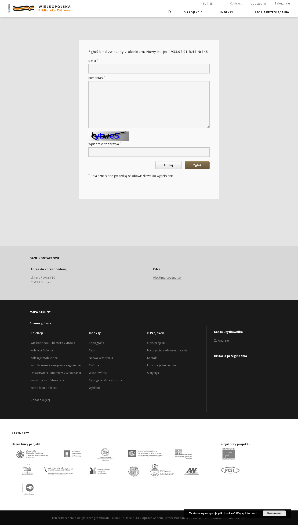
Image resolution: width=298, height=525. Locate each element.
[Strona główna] (169, 12)
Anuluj (168, 165)
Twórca (94, 365)
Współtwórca (98, 373)
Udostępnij (258, 4)
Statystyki (153, 373)
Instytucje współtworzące (48, 380)
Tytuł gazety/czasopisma (105, 380)
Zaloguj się (282, 3)
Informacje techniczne (162, 365)
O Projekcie (192, 12)
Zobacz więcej (40, 400)
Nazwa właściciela (101, 358)
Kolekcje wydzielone (44, 358)
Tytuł (92, 350)
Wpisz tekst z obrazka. (104, 144)
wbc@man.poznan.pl (167, 278)
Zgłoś (197, 165)
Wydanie (95, 388)
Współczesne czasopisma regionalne (56, 365)
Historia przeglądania (270, 12)
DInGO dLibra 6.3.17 (127, 518)
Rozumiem (274, 513)
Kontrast (236, 3)
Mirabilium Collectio (44, 388)
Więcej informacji (246, 513)
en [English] (211, 3)
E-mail (93, 61)
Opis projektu (156, 343)
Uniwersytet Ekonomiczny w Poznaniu (56, 373)
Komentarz (96, 78)
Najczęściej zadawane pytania (167, 350)
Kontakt (152, 358)
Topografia (96, 343)
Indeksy (226, 12)
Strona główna (41, 323)
